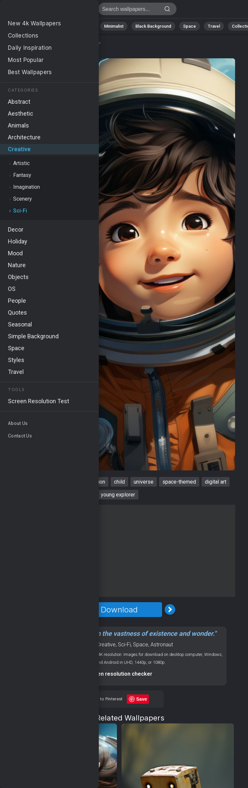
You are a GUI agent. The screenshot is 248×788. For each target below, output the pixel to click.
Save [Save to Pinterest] (141, 699)
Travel (214, 26)
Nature (29, 26)
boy (13, 482)
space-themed (179, 482)
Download (119, 609)
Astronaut (162, 644)
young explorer (118, 495)
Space (189, 26)
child (119, 482)
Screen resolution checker (119, 674)
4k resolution (90, 482)
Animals (84, 26)
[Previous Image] (68, 609)
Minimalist (114, 26)
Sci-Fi (53, 51)
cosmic (57, 482)
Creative (28, 51)
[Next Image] (170, 609)
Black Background (153, 26)
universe (143, 482)
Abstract (56, 26)
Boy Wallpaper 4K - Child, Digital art (39, 10)
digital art (215, 482)
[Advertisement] (119, 551)
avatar (34, 482)
